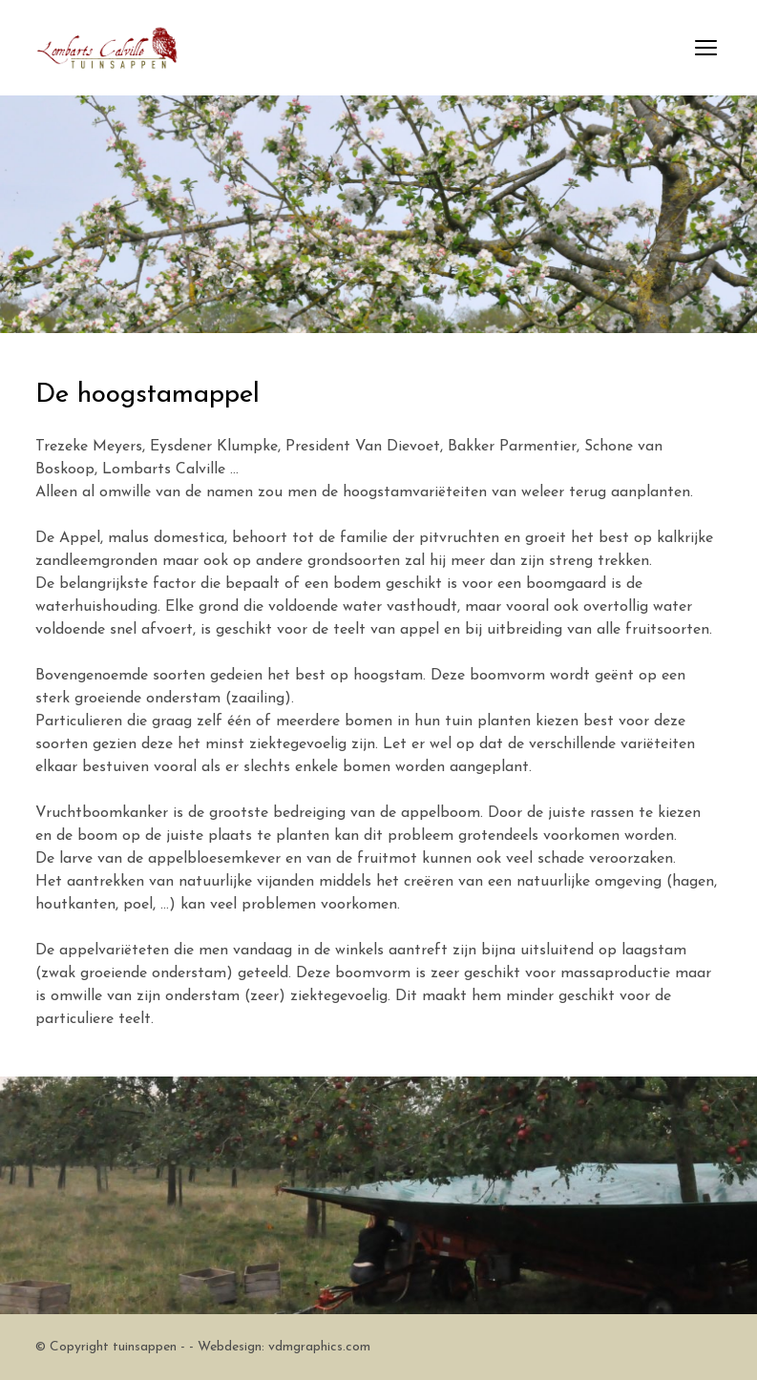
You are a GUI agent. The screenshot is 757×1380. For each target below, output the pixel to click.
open (706, 47)
